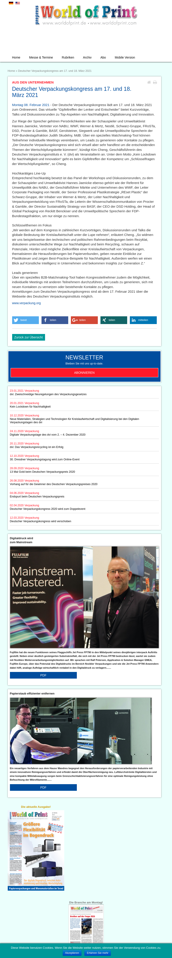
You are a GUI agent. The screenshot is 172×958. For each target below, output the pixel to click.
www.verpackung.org (26, 303)
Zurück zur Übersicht (28, 337)
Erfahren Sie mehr (97, 952)
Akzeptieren (72, 952)
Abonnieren (84, 372)
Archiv (87, 57)
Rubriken (68, 57)
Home (16, 57)
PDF (43, 675)
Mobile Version (125, 57)
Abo (103, 57)
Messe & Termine (41, 57)
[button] (25, 320)
